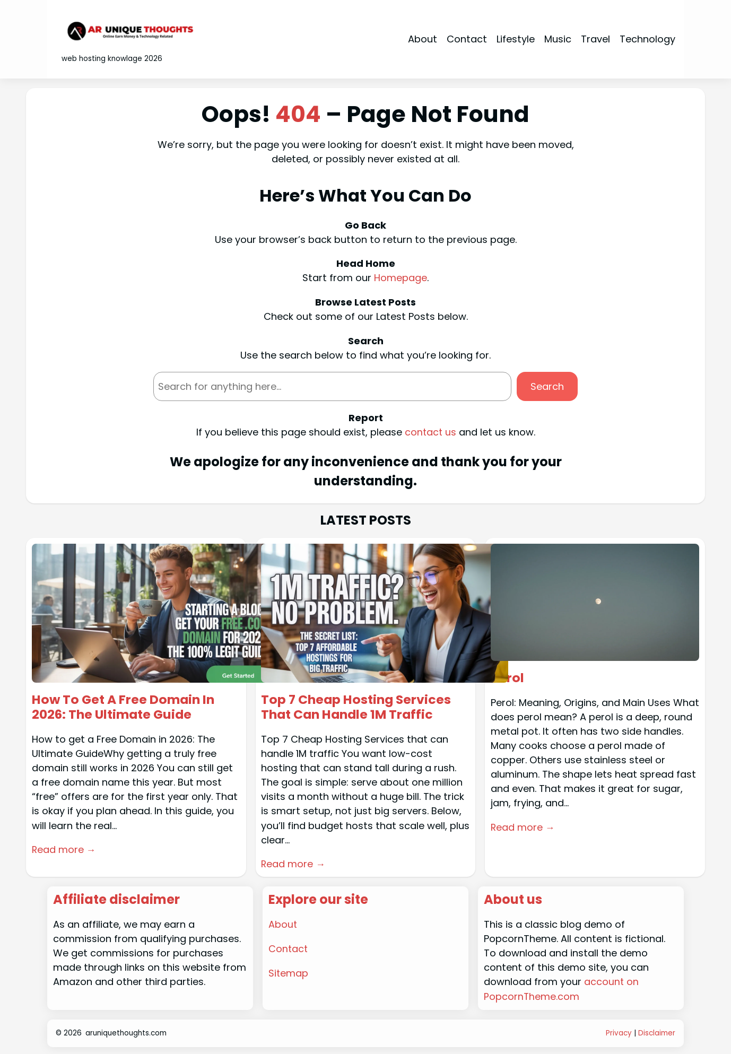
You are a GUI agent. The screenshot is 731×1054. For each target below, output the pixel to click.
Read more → (64, 849)
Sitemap (288, 971)
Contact (288, 947)
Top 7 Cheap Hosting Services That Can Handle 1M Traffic (357, 706)
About (283, 923)
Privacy (619, 1031)
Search (547, 386)
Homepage (400, 277)
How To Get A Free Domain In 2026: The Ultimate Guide (125, 706)
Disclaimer (656, 1031)
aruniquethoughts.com (126, 1031)
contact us (430, 431)
